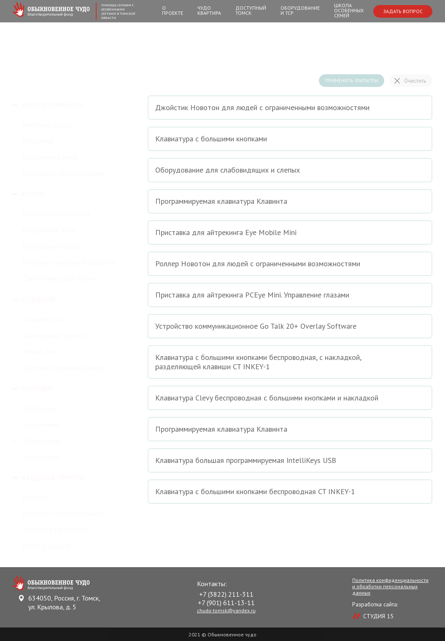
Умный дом (35, 351)
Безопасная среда (47, 246)
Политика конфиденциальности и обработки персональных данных (390, 586)
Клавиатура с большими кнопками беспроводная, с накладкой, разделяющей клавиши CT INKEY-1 (290, 361)
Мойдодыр (35, 408)
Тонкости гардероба (51, 529)
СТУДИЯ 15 (378, 616)
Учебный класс (41, 125)
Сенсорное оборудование (59, 173)
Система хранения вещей (59, 368)
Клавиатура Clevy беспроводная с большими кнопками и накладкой (290, 398)
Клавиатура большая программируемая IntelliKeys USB (290, 460)
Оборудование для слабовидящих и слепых (290, 170)
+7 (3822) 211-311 (226, 594)
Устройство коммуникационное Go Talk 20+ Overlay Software (290, 326)
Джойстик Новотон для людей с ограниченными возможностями (290, 108)
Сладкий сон (37, 319)
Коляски (31, 497)
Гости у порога (41, 546)
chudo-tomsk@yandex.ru (226, 610)
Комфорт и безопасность (59, 513)
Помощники (37, 441)
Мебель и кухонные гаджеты (64, 262)
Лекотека (33, 141)
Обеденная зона (44, 230)
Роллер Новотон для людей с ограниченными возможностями (290, 264)
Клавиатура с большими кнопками (290, 139)
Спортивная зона (45, 157)
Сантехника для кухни (54, 278)
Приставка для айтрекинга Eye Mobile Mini (290, 232)
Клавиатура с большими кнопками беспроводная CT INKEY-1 (290, 492)
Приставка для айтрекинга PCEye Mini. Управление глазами (290, 295)
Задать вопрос (403, 11)
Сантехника (36, 424)
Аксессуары (36, 457)
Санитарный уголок (49, 335)
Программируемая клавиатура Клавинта (290, 201)
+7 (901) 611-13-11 (226, 602)
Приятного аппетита (51, 214)
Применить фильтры (351, 80)
